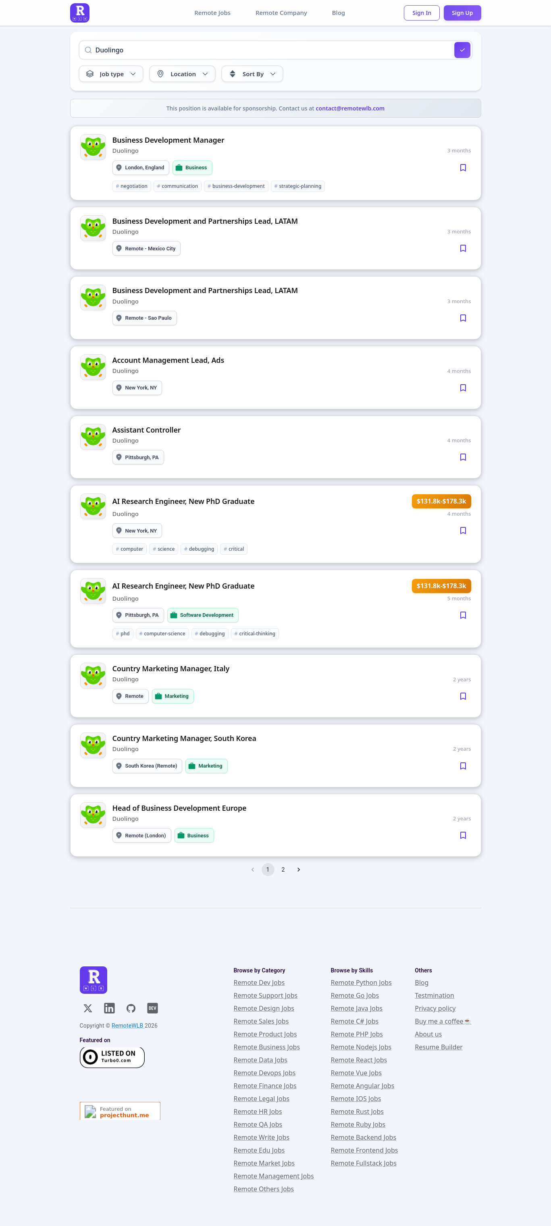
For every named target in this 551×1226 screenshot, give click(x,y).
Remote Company (281, 12)
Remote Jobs (212, 12)
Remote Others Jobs (264, 1188)
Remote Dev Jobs (259, 982)
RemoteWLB (128, 1025)
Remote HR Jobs (258, 1111)
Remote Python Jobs (361, 982)
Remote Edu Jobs (259, 1150)
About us (428, 1034)
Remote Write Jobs (262, 1137)
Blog (338, 12)
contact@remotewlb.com (350, 108)
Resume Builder (439, 1047)
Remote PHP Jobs (357, 1034)
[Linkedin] (109, 1008)
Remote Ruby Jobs (358, 1124)
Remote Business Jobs (267, 1047)
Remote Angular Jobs (362, 1085)
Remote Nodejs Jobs (361, 1047)
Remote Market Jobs (264, 1163)
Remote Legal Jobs (262, 1098)
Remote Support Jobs (266, 995)
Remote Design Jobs (264, 1008)
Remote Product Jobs (265, 1034)
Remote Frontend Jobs (364, 1150)
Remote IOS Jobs (356, 1098)
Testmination (434, 995)
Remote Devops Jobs (265, 1072)
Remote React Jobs (359, 1059)
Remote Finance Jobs (265, 1085)
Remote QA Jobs (258, 1124)
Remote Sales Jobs (261, 1021)
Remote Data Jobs (261, 1059)
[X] (88, 1008)
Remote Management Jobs (274, 1176)
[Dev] (152, 1008)
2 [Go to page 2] (283, 869)
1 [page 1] (268, 869)
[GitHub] (131, 1008)
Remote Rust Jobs (357, 1111)
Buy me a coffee (443, 1021)
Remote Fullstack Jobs (363, 1163)
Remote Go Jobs (355, 995)
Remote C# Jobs (354, 1021)
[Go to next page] (298, 869)
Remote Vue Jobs (356, 1072)
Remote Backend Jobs (363, 1137)
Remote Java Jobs (357, 1008)
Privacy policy (435, 1008)
